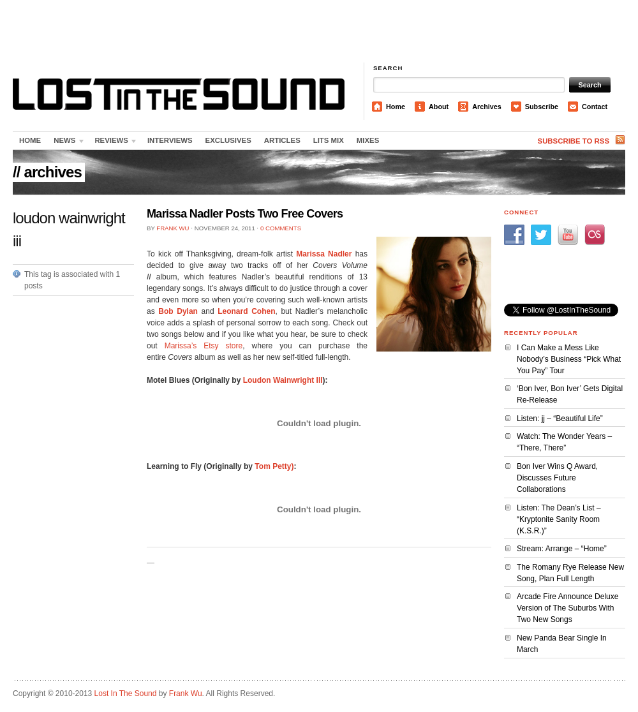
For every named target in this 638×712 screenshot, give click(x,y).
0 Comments (280, 228)
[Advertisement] (319, 32)
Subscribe (541, 106)
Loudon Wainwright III (283, 380)
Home (395, 106)
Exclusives (228, 140)
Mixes (368, 140)
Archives (486, 106)
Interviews (170, 140)
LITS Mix (328, 140)
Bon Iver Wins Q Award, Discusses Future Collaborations (557, 478)
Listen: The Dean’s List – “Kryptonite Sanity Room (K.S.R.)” (559, 519)
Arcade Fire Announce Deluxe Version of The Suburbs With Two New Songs (567, 608)
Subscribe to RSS (573, 141)
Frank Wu (172, 228)
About (439, 106)
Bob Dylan (178, 311)
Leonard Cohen (246, 311)
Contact (594, 106)
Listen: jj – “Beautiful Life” (560, 418)
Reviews (113, 143)
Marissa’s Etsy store (204, 345)
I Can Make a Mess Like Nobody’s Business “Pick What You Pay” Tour (569, 359)
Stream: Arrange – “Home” (562, 548)
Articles (282, 140)
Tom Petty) (274, 466)
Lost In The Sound (125, 693)
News (66, 143)
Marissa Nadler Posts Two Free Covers (245, 213)
